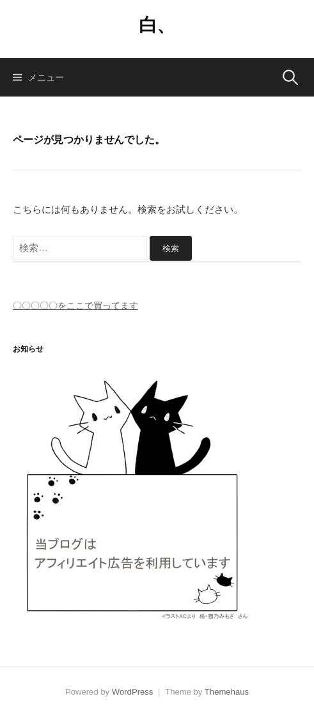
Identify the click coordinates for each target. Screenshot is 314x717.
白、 (157, 25)
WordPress (132, 692)
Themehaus (227, 692)
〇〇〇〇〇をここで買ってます (75, 305)
